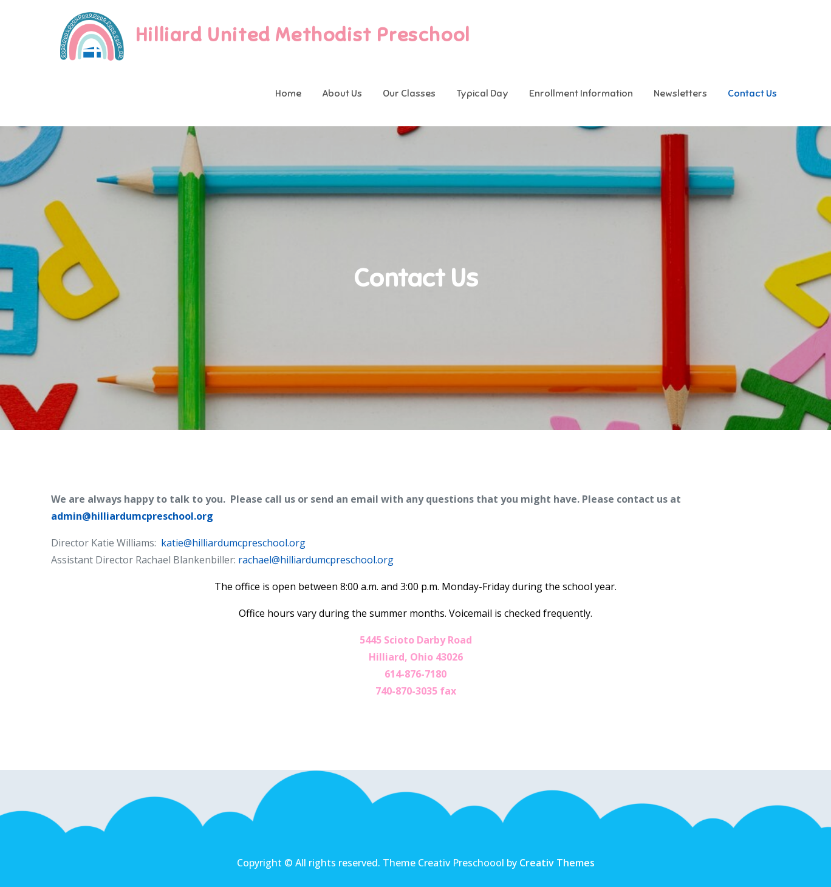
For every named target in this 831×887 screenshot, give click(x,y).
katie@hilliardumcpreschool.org (233, 542)
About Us (342, 93)
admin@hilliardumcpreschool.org (132, 516)
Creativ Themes (557, 862)
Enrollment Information (581, 93)
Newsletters (680, 93)
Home (288, 93)
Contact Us (752, 93)
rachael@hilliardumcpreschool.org (316, 559)
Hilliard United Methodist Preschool (302, 34)
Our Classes (409, 93)
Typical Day (482, 93)
